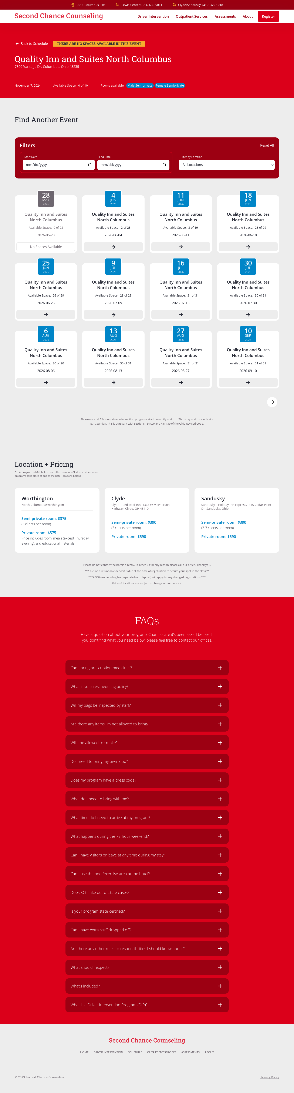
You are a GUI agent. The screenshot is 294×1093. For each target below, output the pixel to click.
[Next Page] (272, 402)
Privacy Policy (269, 1077)
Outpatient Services (192, 16)
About (248, 16)
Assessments (225, 16)
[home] (59, 16)
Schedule (135, 1052)
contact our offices (195, 640)
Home (84, 1052)
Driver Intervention (153, 16)
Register (268, 16)
